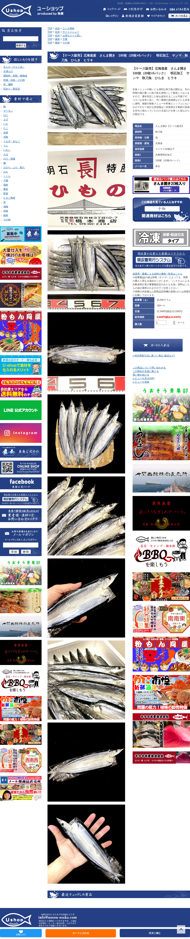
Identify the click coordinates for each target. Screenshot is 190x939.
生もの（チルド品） (14, 67)
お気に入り (21, 933)
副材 (5, 215)
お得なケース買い (72, 35)
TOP (50, 28)
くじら (6, 176)
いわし (6, 150)
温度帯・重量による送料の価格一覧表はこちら (157, 273)
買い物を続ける (141, 374)
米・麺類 (8, 84)
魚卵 (5, 132)
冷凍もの (8, 71)
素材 (57, 39)
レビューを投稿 (141, 382)
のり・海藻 (9, 158)
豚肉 (5, 189)
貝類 (5, 137)
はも (5, 171)
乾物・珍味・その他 (14, 80)
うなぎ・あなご (11, 141)
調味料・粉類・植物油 (15, 75)
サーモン (8, 111)
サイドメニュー (71, 32)
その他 (6, 219)
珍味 (5, 211)
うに (5, 145)
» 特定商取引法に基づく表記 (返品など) (154, 355)
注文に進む (155, 933)
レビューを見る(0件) (144, 378)
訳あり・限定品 (11, 88)
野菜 (5, 193)
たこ (5, 128)
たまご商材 (9, 197)
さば (5, 154)
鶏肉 (5, 184)
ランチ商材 (68, 28)
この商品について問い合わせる (149, 367)
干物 (5, 180)
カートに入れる (80, 933)
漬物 (5, 206)
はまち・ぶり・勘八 (14, 167)
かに (5, 115)
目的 (57, 28)
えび (5, 119)
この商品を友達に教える (146, 371)
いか (5, 124)
